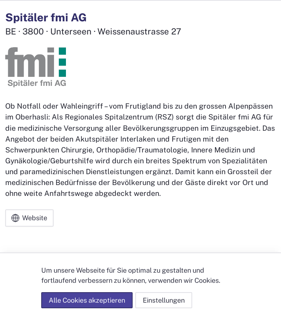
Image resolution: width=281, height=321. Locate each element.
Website (29, 218)
